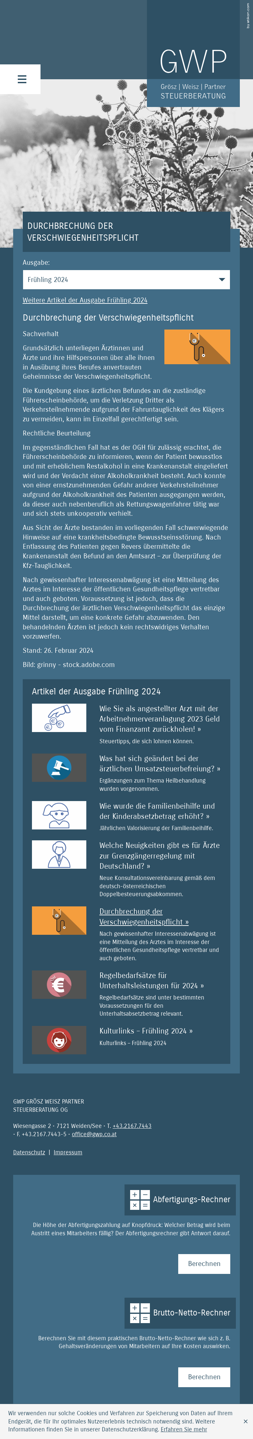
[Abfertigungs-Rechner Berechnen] (204, 1264)
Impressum (68, 1152)
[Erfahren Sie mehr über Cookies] (184, 1429)
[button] (22, 79)
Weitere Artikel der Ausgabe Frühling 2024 (85, 300)
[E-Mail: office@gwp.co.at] (94, 1134)
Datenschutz (29, 1152)
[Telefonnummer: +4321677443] (132, 1126)
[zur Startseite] (193, 53)
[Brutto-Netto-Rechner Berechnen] (204, 1377)
